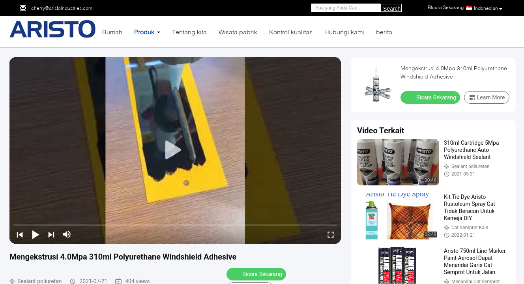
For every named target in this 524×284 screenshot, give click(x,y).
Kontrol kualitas (291, 32)
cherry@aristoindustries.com (61, 8)
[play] (175, 150)
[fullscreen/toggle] (331, 234)
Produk (144, 32)
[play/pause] (35, 234)
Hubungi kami (344, 32)
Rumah (112, 32)
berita (384, 32)
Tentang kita (189, 32)
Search (391, 9)
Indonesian (488, 8)
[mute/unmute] (67, 234)
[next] (51, 234)
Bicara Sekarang (257, 274)
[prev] (20, 234)
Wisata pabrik (238, 32)
